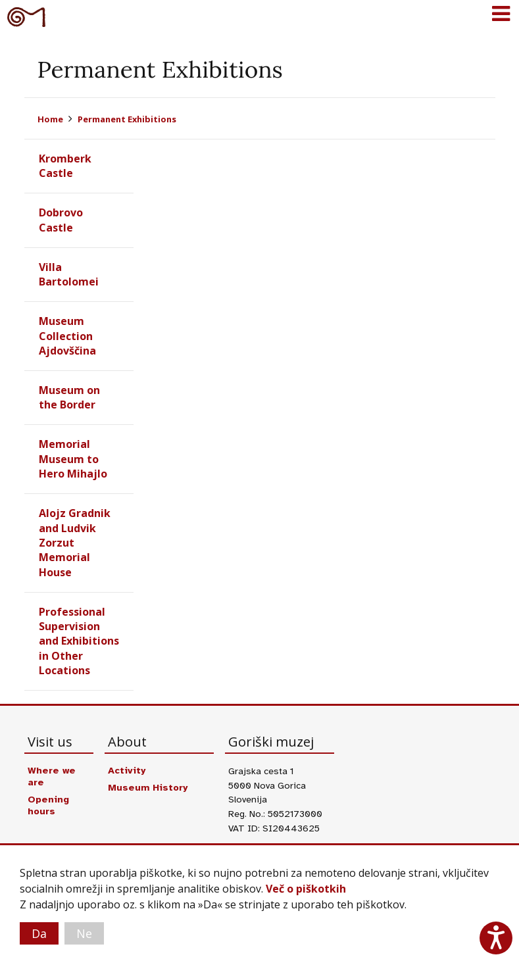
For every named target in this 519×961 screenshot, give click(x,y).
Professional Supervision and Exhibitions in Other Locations (79, 641)
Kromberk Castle (65, 165)
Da (39, 933)
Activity (126, 770)
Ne (84, 933)
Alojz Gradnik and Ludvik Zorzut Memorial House (75, 542)
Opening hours (48, 805)
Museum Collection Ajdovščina (67, 336)
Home (50, 119)
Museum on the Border (69, 397)
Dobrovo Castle (61, 219)
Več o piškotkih (306, 888)
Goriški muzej (26, 16)
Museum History (147, 787)
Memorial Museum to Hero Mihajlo (73, 459)
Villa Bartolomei (69, 274)
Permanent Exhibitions (127, 119)
